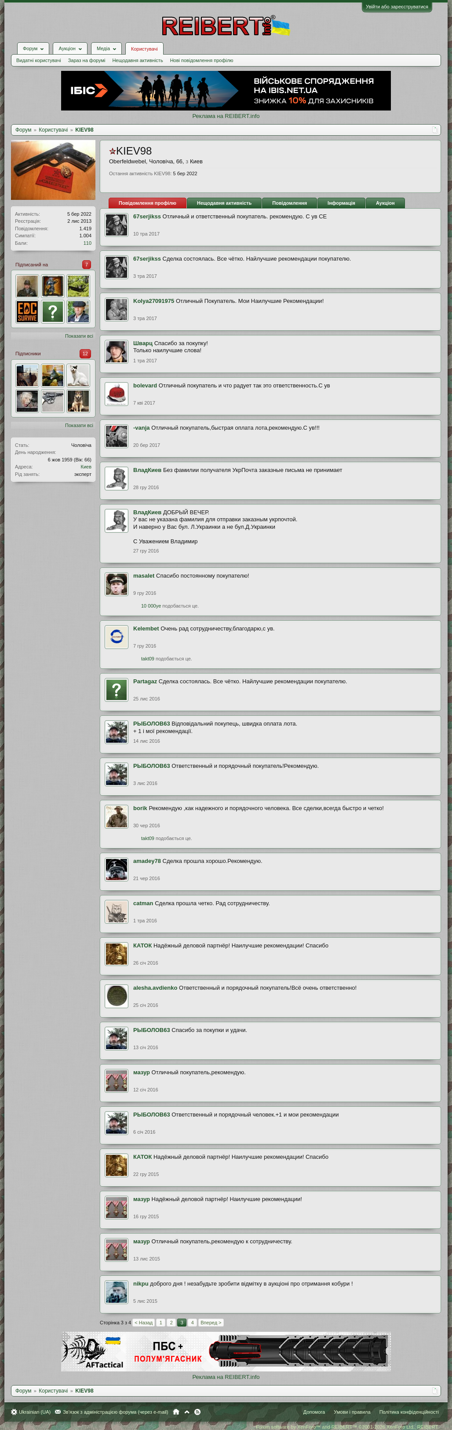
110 (87, 243)
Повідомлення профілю (147, 203)
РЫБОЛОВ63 (151, 723)
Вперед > (210, 1322)
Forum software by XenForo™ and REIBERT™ (347, 1427)
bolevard (145, 385)
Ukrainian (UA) (35, 1412)
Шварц (143, 343)
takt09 (147, 658)
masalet (143, 575)
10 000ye (151, 605)
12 (85, 353)
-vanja (141, 427)
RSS (197, 1412)
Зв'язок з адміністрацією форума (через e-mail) (115, 1412)
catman (143, 903)
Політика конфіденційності (409, 1412)
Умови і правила (352, 1412)
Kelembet (146, 628)
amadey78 (147, 861)
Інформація (341, 203)
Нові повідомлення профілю (201, 60)
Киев (85, 466)
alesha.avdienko (155, 987)
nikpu (141, 1283)
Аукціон (385, 203)
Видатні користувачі (38, 60)
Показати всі (79, 336)
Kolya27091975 (153, 301)
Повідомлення (289, 203)
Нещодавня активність (137, 60)
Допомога (314, 1412)
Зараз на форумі (87, 60)
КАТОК (142, 945)
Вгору (187, 1412)
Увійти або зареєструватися (397, 6)
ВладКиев (147, 470)
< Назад (144, 1322)
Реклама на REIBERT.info (225, 116)
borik (140, 808)
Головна (176, 1412)
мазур (141, 1072)
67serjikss (147, 216)
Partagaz (145, 681)
